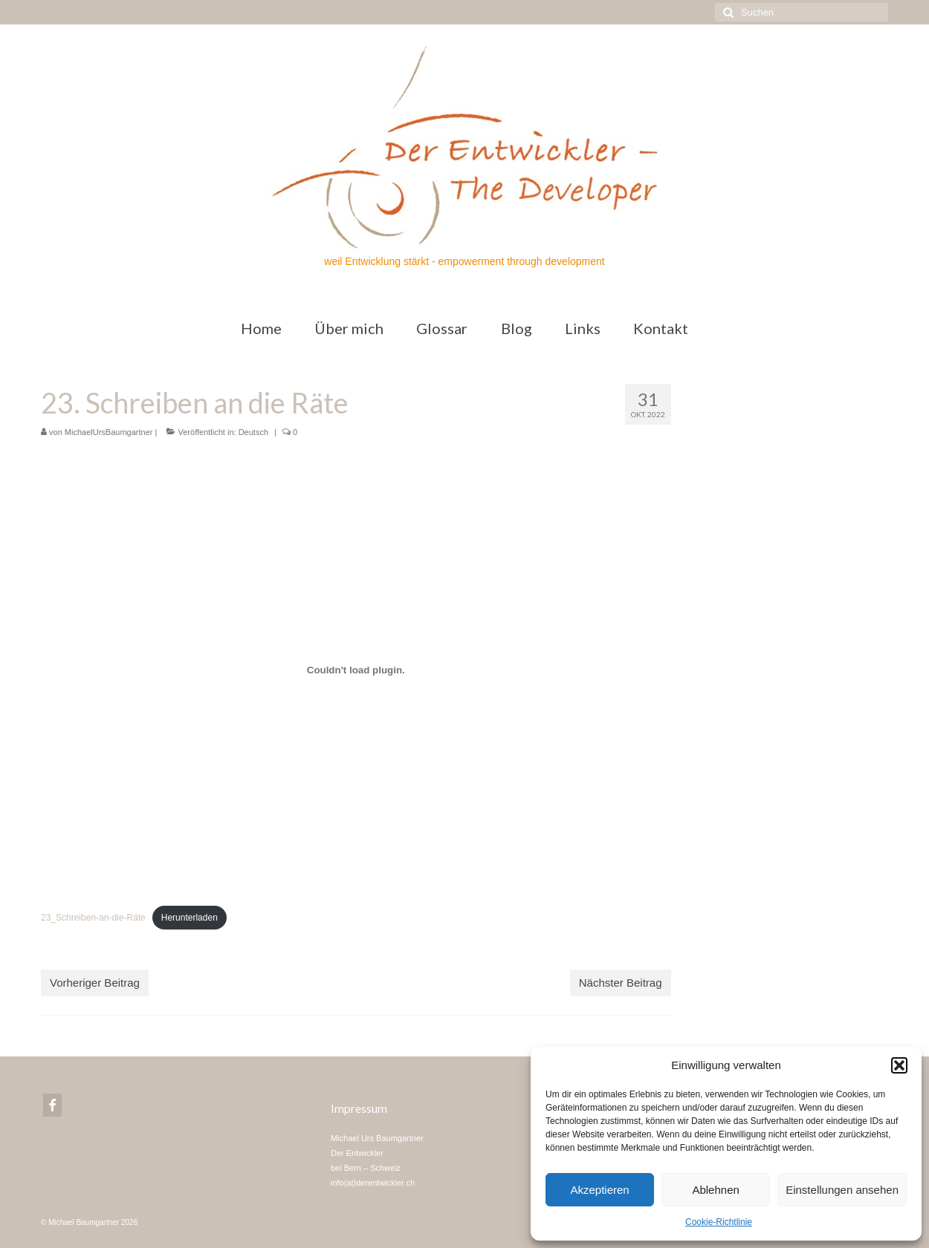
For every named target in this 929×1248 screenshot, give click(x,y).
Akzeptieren (599, 1189)
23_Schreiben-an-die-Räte (93, 917)
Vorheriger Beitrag (95, 982)
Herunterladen (189, 917)
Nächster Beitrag (620, 982)
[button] (899, 1065)
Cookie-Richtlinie (718, 1222)
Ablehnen (715, 1189)
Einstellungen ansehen (842, 1189)
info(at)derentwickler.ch (373, 1182)
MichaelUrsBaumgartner (109, 432)
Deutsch (253, 432)
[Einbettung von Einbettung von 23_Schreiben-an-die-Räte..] (356, 669)
